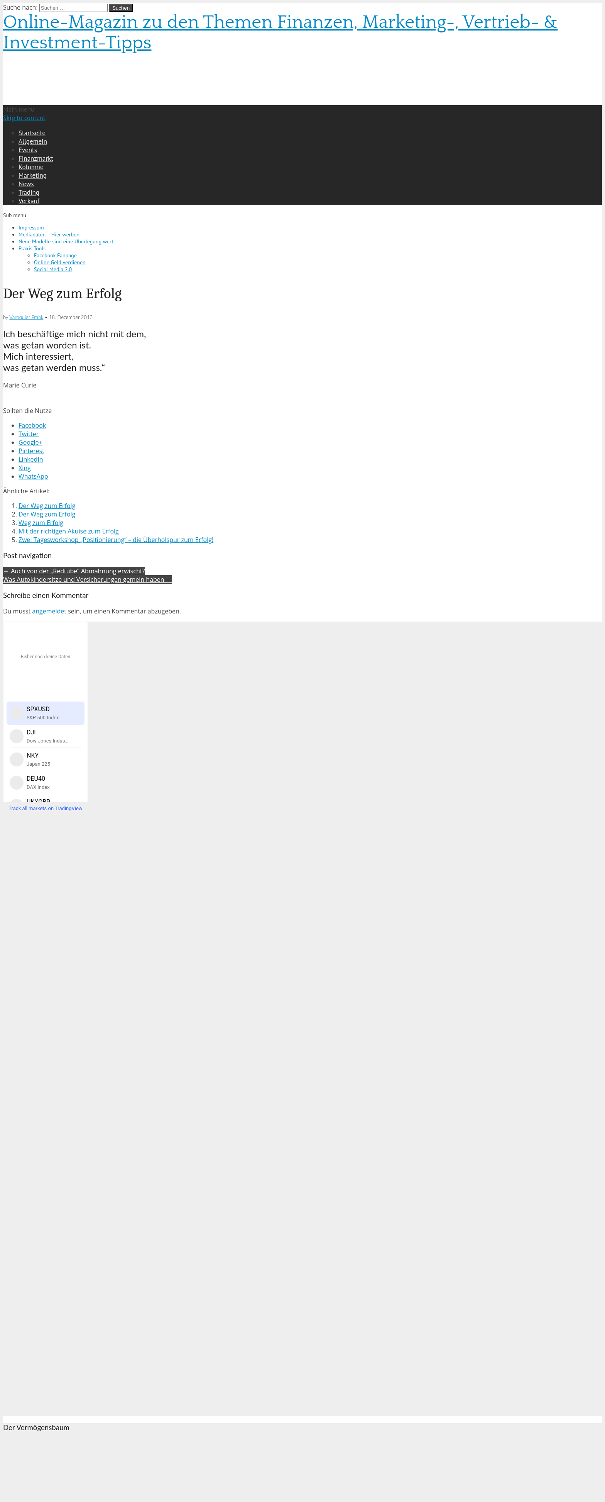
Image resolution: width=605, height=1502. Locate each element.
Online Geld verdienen (60, 262)
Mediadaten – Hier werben (49, 234)
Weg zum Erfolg (41, 522)
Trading (29, 192)
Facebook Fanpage (55, 255)
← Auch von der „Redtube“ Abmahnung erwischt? (74, 571)
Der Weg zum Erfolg (47, 505)
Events (28, 150)
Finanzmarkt (36, 158)
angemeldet (49, 611)
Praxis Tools (32, 248)
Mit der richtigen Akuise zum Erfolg (69, 531)
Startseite (32, 133)
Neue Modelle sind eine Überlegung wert (66, 241)
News (26, 184)
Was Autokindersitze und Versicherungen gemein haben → (87, 579)
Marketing (33, 175)
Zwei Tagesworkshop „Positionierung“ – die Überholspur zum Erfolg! (116, 539)
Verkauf (29, 201)
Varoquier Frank (26, 317)
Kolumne (31, 167)
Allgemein (33, 141)
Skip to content (24, 118)
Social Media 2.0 (53, 269)
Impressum (31, 227)
